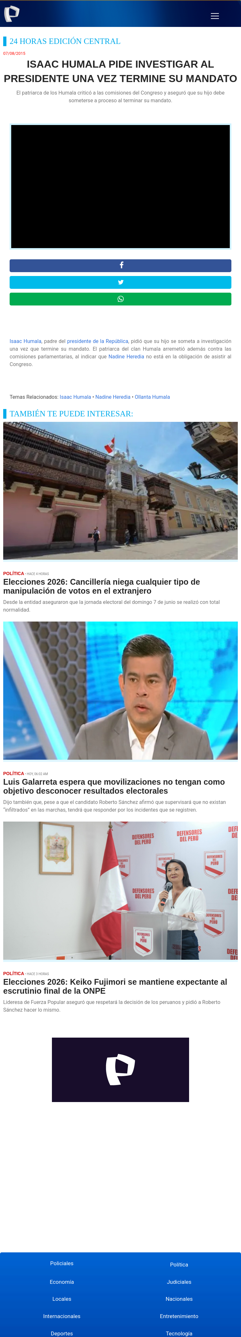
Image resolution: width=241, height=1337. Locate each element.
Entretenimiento (179, 1316)
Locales (62, 1299)
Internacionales (61, 1316)
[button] (215, 16)
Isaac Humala (25, 341)
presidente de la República (98, 341)
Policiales (62, 1263)
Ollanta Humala (152, 397)
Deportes (62, 1333)
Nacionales (179, 1299)
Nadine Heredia (126, 357)
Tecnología (179, 1333)
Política (179, 1264)
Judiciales (179, 1282)
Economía (62, 1282)
